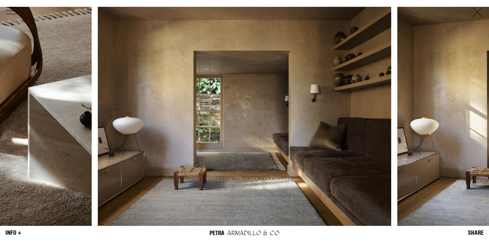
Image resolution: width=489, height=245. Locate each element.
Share (476, 232)
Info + (13, 232)
